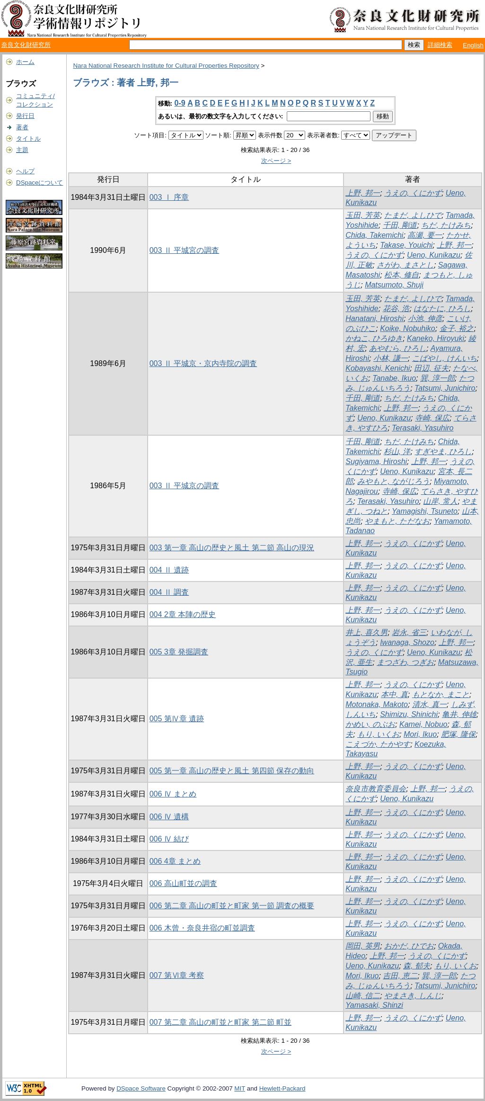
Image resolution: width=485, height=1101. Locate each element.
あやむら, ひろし (397, 348)
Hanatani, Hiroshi (374, 318)
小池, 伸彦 (425, 318)
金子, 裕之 (457, 328)
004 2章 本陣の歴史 (183, 614)
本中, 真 (394, 694)
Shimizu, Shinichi (409, 714)
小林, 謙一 (390, 358)
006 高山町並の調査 (183, 883)
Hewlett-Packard (282, 1088)
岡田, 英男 (362, 946)
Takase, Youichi (406, 245)
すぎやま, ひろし (443, 452)
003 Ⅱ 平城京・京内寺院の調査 (203, 363)
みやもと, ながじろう (393, 481)
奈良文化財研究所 (26, 44)
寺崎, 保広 (432, 418)
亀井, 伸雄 (459, 714)
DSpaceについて (39, 182)
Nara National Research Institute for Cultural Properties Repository (166, 65)
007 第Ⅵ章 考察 (177, 975)
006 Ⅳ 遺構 (169, 817)
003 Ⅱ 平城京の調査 (185, 486)
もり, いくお (378, 734)
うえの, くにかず (412, 193)
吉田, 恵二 (400, 976)
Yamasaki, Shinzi (374, 1005)
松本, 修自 (401, 275)
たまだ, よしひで (412, 215)
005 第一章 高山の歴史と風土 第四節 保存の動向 (232, 771)
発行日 (25, 115)
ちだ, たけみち (446, 225)
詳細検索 (440, 44)
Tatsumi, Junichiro (444, 388)
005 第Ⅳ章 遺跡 (177, 719)
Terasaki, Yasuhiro (422, 428)
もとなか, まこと (440, 694)
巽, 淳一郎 (437, 378)
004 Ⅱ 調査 (169, 592)
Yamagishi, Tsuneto (425, 511)
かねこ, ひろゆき (374, 338)
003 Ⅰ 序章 (169, 197)
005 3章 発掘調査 (179, 652)
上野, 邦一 (362, 193)
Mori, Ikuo (420, 734)
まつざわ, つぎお (405, 662)
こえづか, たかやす (377, 744)
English (473, 45)
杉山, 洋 (397, 452)
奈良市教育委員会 (375, 789)
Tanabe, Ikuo (394, 378)
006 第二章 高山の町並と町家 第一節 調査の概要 (232, 906)
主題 (22, 149)
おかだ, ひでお (409, 946)
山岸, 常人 (440, 501)
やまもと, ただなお (397, 521)
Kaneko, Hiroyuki (435, 338)
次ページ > (276, 160)
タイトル (28, 138)
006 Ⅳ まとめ (173, 794)
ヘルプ (25, 171)
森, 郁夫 (416, 966)
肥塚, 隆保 (458, 734)
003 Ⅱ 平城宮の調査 (185, 250)
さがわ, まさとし (405, 265)
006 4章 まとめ (175, 861)
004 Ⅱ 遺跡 (169, 570)
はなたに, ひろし (442, 308)
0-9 (180, 103)
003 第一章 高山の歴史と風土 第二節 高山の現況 (232, 548)
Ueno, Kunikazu (433, 255)
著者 (22, 127)
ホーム (25, 61)
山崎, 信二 (362, 996)
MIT (239, 1088)
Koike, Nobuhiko (407, 328)
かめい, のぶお (370, 724)
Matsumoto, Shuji (394, 285)
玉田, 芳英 (362, 215)
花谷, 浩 (396, 308)
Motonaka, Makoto (376, 704)
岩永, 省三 (409, 632)
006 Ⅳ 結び (169, 839)
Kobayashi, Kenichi (377, 368)
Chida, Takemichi (374, 235)
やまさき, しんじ (412, 996)
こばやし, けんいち (444, 358)
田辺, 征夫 (431, 368)
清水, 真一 (429, 704)
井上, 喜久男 (366, 632)
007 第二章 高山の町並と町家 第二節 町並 (220, 1022)
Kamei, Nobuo (423, 724)
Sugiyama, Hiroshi (376, 461)
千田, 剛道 (400, 225)
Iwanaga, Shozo (407, 642)
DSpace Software (141, 1088)
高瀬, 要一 (424, 235)
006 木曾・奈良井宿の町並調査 (202, 928)
